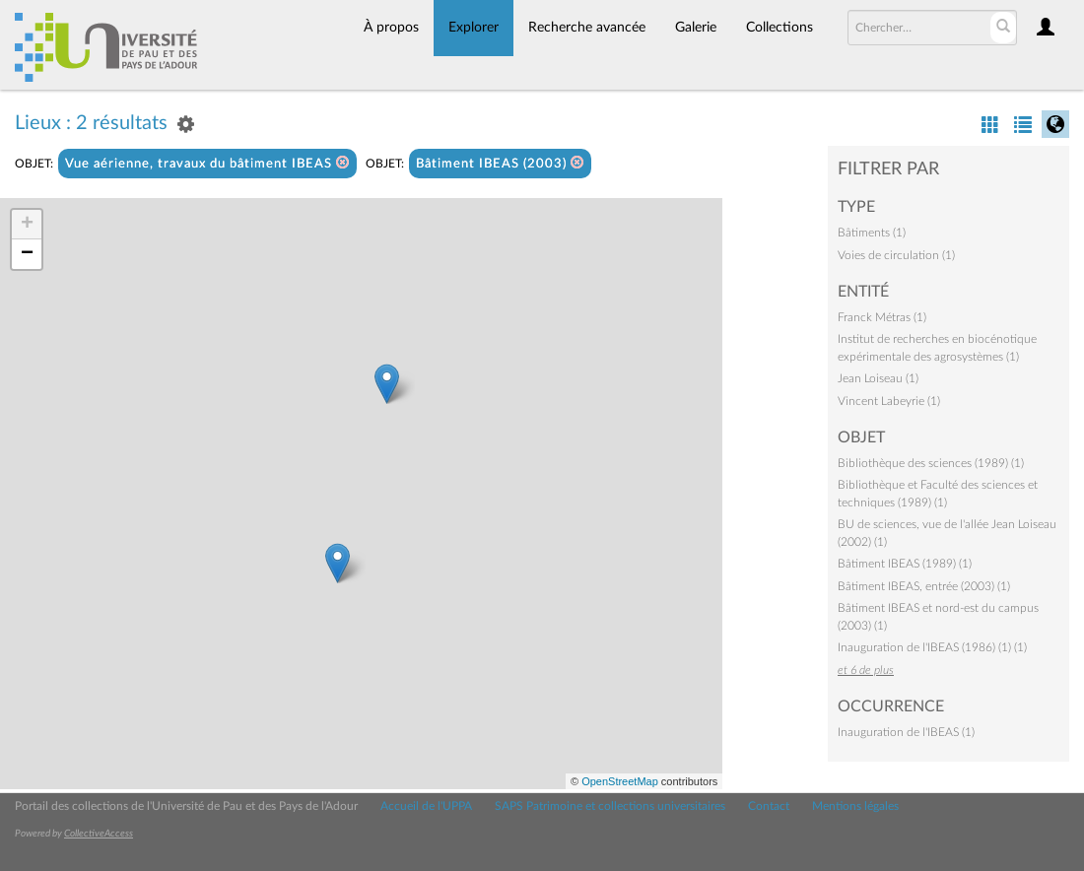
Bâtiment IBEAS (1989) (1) (905, 564)
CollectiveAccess (98, 833)
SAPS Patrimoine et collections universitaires (610, 806)
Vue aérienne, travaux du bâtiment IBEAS (207, 163)
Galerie (695, 27)
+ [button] (27, 224)
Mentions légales (855, 806)
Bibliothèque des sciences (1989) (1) (931, 463)
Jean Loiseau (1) (878, 378)
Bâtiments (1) (872, 232)
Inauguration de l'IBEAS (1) (906, 732)
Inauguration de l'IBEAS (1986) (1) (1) (932, 647)
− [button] (27, 254)
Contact (768, 806)
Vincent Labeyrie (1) (889, 401)
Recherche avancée (586, 27)
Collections (779, 27)
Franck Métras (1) (882, 317)
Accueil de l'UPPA (426, 806)
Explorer (473, 27)
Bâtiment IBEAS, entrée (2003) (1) (924, 586)
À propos (391, 27)
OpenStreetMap (619, 781)
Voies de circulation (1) (896, 255)
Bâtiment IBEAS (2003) (500, 163)
